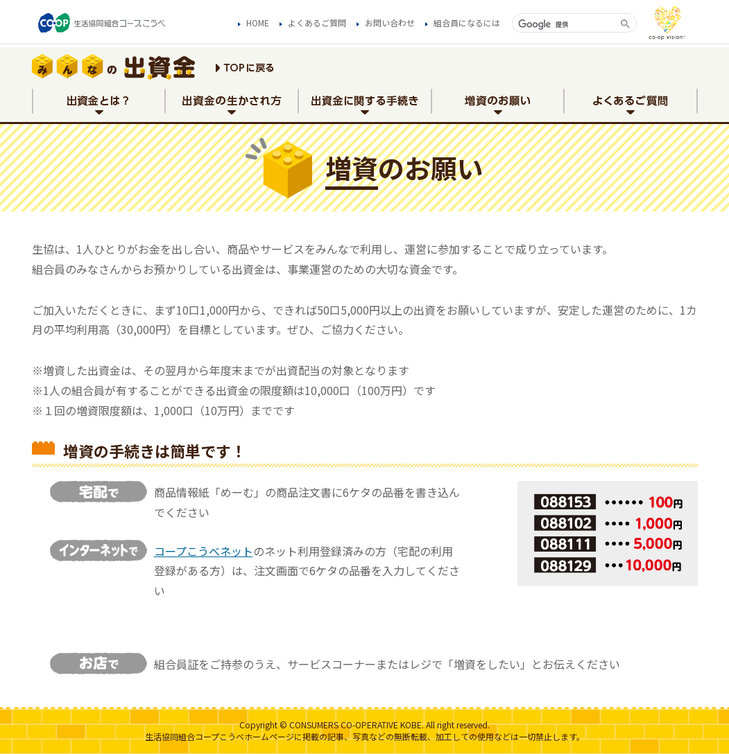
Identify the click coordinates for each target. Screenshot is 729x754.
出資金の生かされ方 (231, 106)
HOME (257, 23)
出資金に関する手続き (364, 106)
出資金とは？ (98, 106)
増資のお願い (498, 106)
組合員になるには (467, 23)
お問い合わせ (390, 23)
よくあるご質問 (317, 23)
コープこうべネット (203, 551)
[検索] (565, 24)
